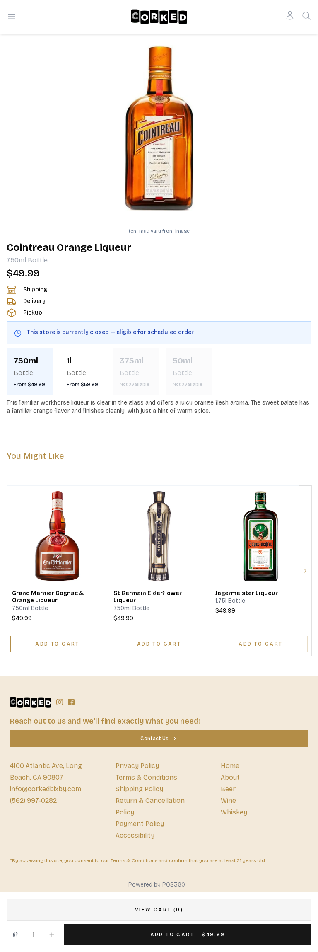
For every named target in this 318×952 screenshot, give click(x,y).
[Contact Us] (159, 738)
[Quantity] (33, 934)
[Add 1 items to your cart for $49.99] (187, 934)
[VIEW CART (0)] (159, 910)
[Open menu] (11, 16)
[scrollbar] (159, 371)
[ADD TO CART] (57, 644)
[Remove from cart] (15, 934)
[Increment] (51, 934)
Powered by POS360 (156, 884)
